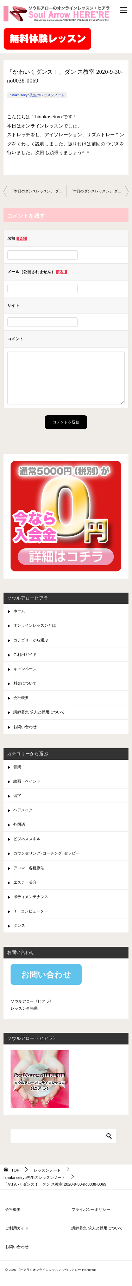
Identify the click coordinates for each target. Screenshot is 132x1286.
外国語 (19, 824)
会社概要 (21, 697)
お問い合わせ (25, 727)
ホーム (19, 611)
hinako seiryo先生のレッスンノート (37, 95)
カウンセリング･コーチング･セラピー (46, 853)
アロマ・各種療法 (28, 868)
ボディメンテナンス (30, 897)
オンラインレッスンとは (34, 625)
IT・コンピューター (30, 911)
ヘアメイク (23, 810)
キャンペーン (25, 669)
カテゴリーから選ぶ (30, 640)
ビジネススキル (26, 839)
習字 (17, 795)
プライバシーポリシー (90, 1209)
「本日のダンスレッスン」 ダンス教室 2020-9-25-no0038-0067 (38, 191)
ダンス (19, 925)
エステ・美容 (25, 882)
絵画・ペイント (26, 781)
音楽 (17, 767)
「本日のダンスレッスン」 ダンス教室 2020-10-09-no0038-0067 (99, 191)
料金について (25, 683)
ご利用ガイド (25, 654)
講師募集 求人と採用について (39, 712)
